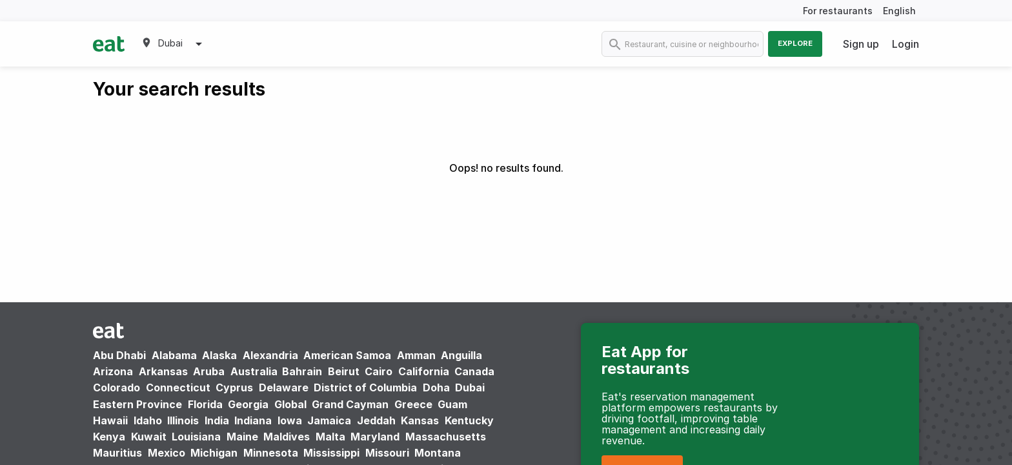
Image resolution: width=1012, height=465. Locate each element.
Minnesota (270, 452)
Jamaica (329, 420)
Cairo (378, 371)
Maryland (375, 436)
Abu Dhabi (119, 355)
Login (905, 43)
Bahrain (302, 371)
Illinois (183, 420)
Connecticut (178, 387)
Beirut (343, 371)
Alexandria (270, 355)
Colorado (116, 387)
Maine (242, 436)
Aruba (209, 371)
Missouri (387, 452)
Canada (474, 371)
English (899, 10)
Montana (437, 452)
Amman (416, 355)
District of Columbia (365, 387)
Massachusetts (445, 436)
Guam (452, 404)
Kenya (109, 436)
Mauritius (117, 452)
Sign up (861, 43)
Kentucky (469, 420)
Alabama (174, 355)
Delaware (284, 387)
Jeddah (376, 420)
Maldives (286, 436)
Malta (330, 436)
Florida (205, 404)
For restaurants (838, 10)
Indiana (253, 420)
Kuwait (149, 436)
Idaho (148, 420)
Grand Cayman (350, 404)
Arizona (113, 371)
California (423, 371)
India (217, 420)
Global (290, 404)
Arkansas (163, 371)
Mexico (166, 452)
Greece (413, 404)
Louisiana (196, 436)
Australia (255, 371)
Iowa (290, 420)
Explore (795, 43)
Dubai (470, 387)
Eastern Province (137, 404)
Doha (436, 387)
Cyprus (234, 387)
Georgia (248, 404)
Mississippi (331, 452)
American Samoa (347, 355)
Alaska (219, 355)
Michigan (214, 452)
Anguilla (461, 355)
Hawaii (110, 420)
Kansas (420, 420)
